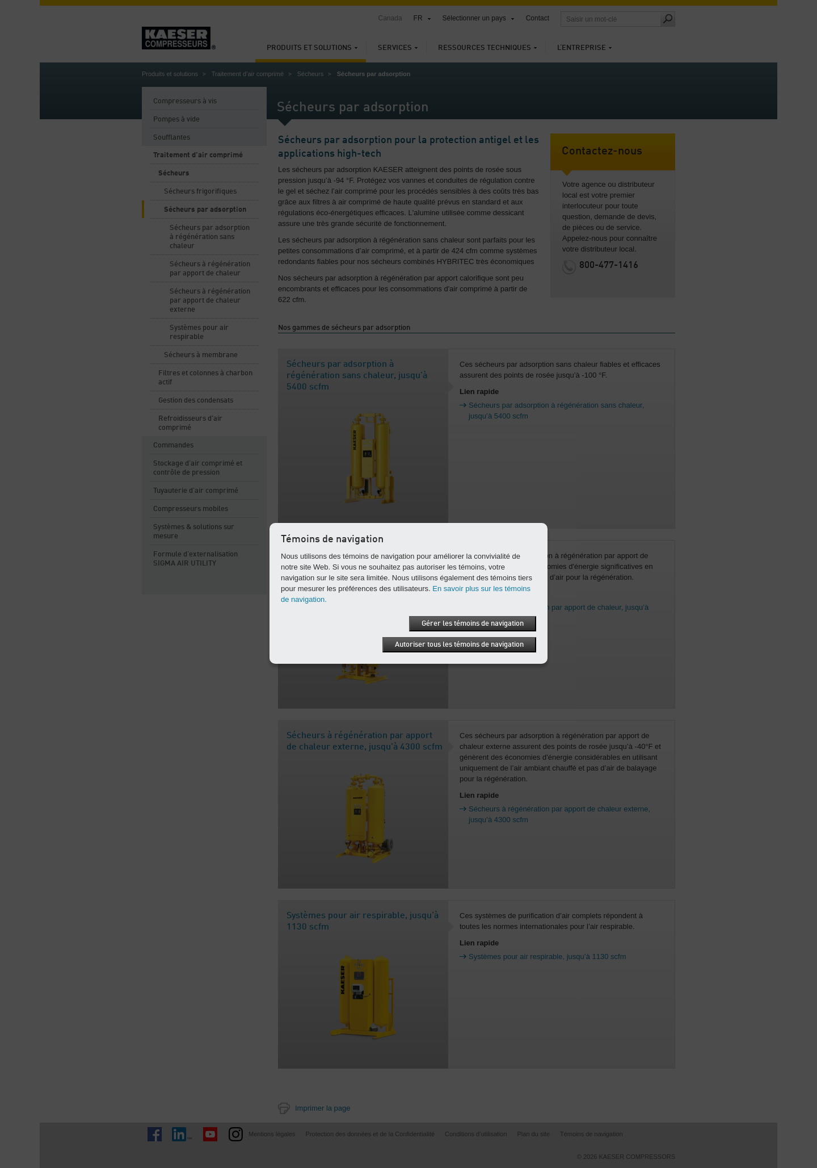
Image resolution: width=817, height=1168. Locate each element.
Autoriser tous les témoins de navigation (459, 644)
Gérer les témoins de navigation (473, 623)
